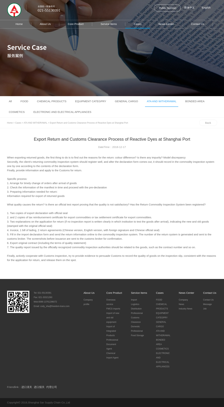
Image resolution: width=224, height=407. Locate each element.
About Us (45, 23)
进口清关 (26, 386)
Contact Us (197, 23)
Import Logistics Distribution (136, 304)
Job (205, 308)
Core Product (75, 23)
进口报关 (39, 386)
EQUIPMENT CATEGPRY (90, 101)
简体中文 (189, 7)
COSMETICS (17, 111)
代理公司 (51, 386)
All (10, 101)
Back (208, 122)
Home (19, 23)
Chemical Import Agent (112, 355)
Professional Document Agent (112, 344)
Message (207, 304)
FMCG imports (113, 308)
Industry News (185, 308)
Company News (183, 302)
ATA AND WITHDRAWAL (161, 101)
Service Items (109, 23)
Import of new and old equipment (112, 317)
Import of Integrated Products (111, 331)
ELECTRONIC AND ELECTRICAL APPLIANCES (62, 111)
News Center (166, 23)
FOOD (24, 101)
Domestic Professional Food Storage (137, 331)
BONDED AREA (194, 101)
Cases (137, 23)
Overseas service (110, 302)
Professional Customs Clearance (137, 317)
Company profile (88, 302)
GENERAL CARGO (126, 101)
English (206, 7)
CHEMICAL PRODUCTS (51, 101)
